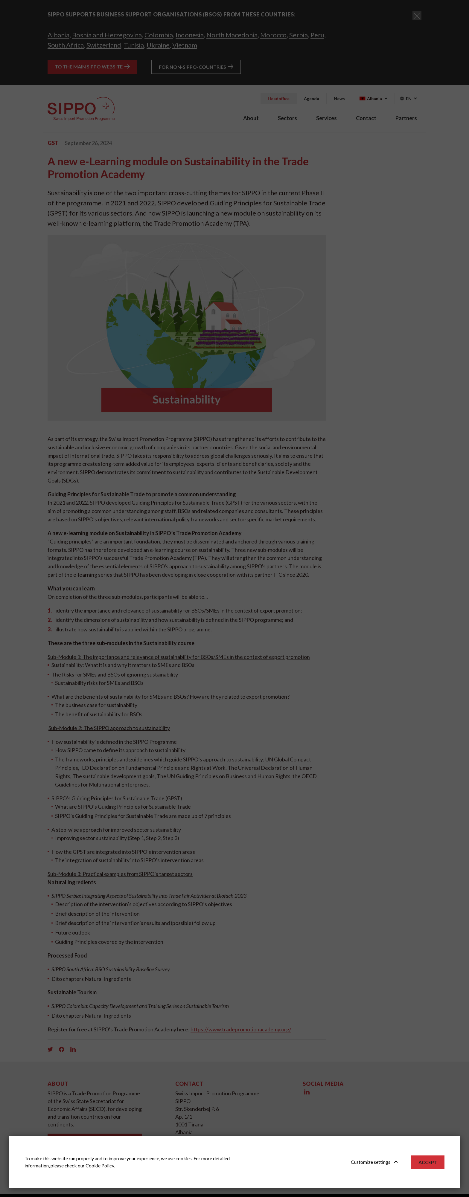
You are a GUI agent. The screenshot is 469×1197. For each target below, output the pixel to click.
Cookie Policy (100, 1165)
